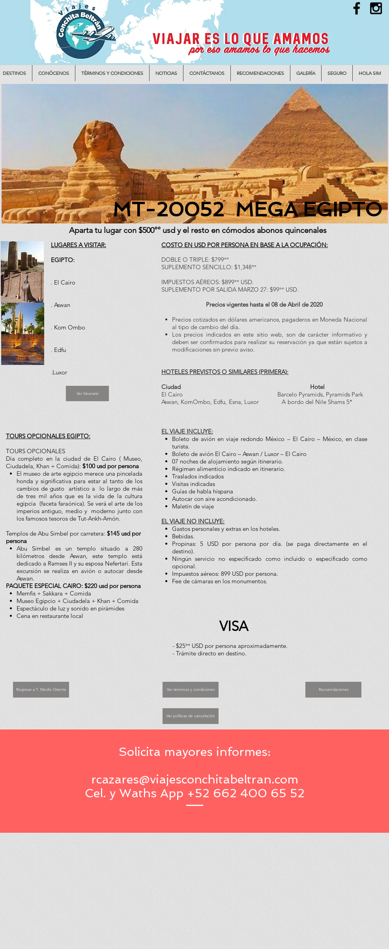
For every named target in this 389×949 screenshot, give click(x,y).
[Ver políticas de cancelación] (191, 716)
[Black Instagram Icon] (376, 8)
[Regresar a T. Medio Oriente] (41, 690)
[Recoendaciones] (333, 690)
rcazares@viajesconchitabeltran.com (194, 779)
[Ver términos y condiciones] (191, 690)
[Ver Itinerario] (87, 393)
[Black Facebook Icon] (356, 8)
